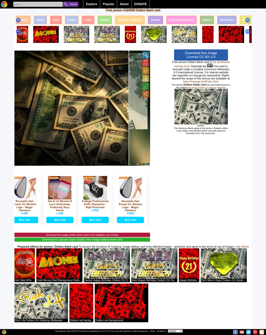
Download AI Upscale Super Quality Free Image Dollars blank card (82, 239)
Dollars (23, 19)
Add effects (242, 246)
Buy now (25, 219)
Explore (91, 4)
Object (207, 19)
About (124, 4)
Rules (152, 331)
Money (104, 19)
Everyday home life (181, 19)
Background (250, 19)
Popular (108, 4)
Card (56, 19)
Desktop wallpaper (130, 19)
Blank (40, 19)
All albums (161, 331)
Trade (88, 19)
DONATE (140, 4)
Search (73, 4)
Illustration (227, 19)
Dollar (71, 19)
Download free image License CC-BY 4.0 (201, 55)
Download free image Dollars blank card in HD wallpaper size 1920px (82, 235)
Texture (155, 19)
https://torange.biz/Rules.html (200, 81)
